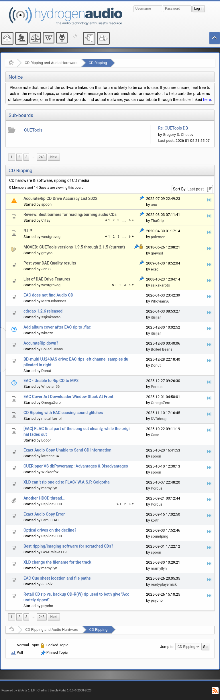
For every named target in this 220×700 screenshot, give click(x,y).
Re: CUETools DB (173, 128)
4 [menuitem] (130, 285)
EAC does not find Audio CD (48, 295)
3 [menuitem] (26, 157)
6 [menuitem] (130, 220)
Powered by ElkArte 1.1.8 (18, 690)
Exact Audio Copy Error (44, 514)
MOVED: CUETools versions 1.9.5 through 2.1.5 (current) (74, 247)
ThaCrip (157, 220)
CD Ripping (98, 63)
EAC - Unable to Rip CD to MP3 (50, 380)
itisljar (156, 317)
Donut (46, 371)
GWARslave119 (53, 552)
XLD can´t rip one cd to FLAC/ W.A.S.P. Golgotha (66, 482)
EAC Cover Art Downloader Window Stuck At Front (68, 396)
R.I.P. (27, 230)
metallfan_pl (51, 418)
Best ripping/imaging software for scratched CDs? (68, 546)
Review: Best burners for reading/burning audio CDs (70, 214)
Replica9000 (51, 504)
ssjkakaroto (160, 285)
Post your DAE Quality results (49, 263)
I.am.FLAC (49, 520)
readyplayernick (164, 584)
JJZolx (46, 584)
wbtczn (47, 333)
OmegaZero (51, 402)
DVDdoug (158, 419)
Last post (195, 189)
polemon (158, 237)
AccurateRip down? (40, 343)
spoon (46, 204)
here (207, 99)
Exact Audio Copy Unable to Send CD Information (67, 450)
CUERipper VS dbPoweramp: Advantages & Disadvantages (75, 466)
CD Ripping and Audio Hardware (51, 63)
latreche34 (50, 456)
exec (155, 269)
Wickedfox (49, 472)
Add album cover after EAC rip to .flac (57, 327)
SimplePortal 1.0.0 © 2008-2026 (70, 690)
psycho (47, 606)
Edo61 (46, 440)
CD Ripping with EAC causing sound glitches (63, 412)
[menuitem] (33, 157)
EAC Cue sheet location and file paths (57, 578)
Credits (42, 690)
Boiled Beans (52, 349)
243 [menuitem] (41, 157)
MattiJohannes (53, 301)
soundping (159, 536)
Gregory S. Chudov (178, 134)
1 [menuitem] (12, 157)
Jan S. (46, 269)
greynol (47, 253)
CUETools (33, 130)
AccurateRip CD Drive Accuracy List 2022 (60, 198)
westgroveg (50, 236)
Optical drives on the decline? (49, 530)
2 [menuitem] (19, 157)
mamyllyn (49, 488)
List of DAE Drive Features (46, 279)
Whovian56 (160, 301)
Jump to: (167, 647)
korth (155, 520)
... (33, 157)
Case (155, 435)
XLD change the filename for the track (57, 562)
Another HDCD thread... (44, 498)
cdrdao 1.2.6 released (42, 311)
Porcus (157, 387)
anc (154, 204)
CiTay (45, 220)
